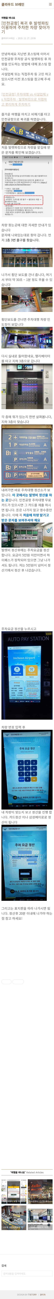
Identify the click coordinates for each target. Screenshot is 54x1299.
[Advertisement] (27, 599)
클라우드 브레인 (12, 4)
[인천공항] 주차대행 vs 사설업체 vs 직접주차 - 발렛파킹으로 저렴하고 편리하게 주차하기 (24, 99)
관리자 (43, 1294)
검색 (49, 1273)
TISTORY (32, 1294)
